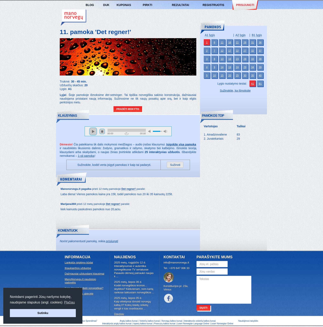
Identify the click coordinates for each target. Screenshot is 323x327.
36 (260, 42)
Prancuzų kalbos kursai (165, 323)
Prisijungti (245, 5)
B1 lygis (257, 35)
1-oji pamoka (86, 155)
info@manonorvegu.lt (176, 262)
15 (222, 75)
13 (222, 59)
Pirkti (147, 5)
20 (229, 75)
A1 (252, 83)
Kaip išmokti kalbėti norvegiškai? (84, 288)
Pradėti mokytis (127, 109)
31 (252, 42)
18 (229, 59)
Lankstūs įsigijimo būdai (79, 262)
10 (214, 75)
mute (150, 131)
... (117, 276)
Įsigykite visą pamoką (181, 144)
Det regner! (128, 188)
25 (237, 75)
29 (244, 67)
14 (222, 67)
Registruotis (213, 5)
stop (102, 131)
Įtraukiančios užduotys (78, 268)
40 (260, 75)
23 (237, 59)
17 (229, 50)
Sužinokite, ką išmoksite (235, 90)
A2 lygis (240, 35)
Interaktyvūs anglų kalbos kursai (116, 323)
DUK (106, 5)
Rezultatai (180, 5)
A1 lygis (210, 35)
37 (260, 50)
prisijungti (112, 241)
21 (237, 42)
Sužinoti (175, 164)
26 (244, 42)
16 (229, 42)
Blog (90, 5)
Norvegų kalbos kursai (73, 17)
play (93, 131)
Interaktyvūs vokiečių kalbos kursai (200, 321)
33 (252, 59)
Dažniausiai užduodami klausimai (84, 273)
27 (244, 50)
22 (237, 50)
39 (260, 67)
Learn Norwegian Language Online (193, 323)
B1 (260, 83)
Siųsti (203, 307)
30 (244, 75)
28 (244, 59)
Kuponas (124, 5)
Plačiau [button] (69, 302)
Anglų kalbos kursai (129, 321)
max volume (165, 131)
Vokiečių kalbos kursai (149, 321)
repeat (126, 134)
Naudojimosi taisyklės (248, 321)
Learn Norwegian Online (222, 323)
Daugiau (119, 313)
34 (252, 67)
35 (252, 75)
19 (229, 67)
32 (252, 50)
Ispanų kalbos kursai (142, 323)
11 (222, 42)
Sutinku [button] (42, 313)
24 (237, 67)
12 (222, 50)
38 (260, 59)
